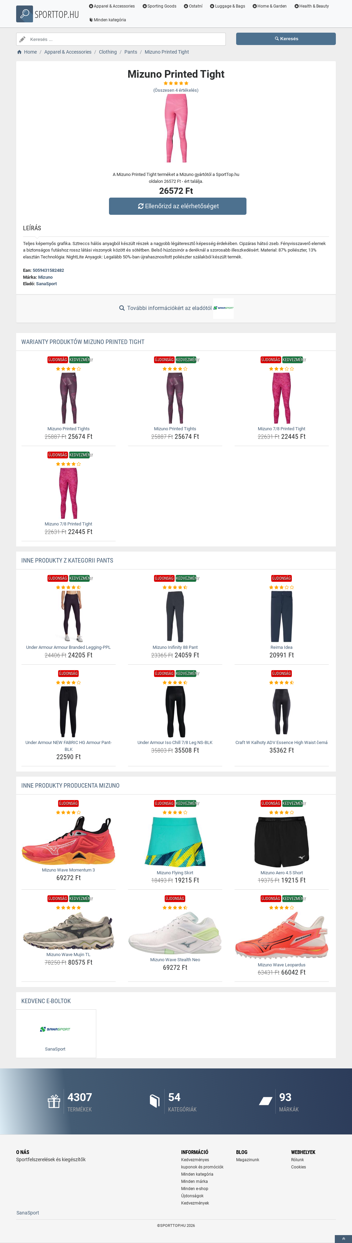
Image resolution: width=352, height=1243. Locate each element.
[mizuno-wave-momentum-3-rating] (69, 812)
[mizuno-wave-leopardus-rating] (282, 907)
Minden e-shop (194, 1188)
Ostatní (194, 6)
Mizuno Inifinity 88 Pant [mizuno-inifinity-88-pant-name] (175, 647)
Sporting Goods (160, 6)
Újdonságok (192, 1196)
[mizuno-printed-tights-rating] (69, 369)
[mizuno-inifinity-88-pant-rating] (175, 587)
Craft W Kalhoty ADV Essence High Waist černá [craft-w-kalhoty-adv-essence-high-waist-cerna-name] (281, 742)
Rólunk (297, 1159)
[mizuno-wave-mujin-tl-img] (69, 930)
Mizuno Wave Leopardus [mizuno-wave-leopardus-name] (282, 964)
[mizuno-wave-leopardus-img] (282, 935)
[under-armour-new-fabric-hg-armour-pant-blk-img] (69, 711)
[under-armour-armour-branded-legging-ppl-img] (69, 616)
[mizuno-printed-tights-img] (69, 398)
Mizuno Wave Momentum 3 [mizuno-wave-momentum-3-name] (68, 870)
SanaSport (46, 283)
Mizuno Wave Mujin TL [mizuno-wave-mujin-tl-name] (68, 954)
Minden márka (194, 1181)
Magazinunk (247, 1159)
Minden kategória (108, 20)
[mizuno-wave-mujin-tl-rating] (69, 907)
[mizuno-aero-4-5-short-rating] (282, 812)
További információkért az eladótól (176, 308)
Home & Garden (270, 6)
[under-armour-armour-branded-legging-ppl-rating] (69, 587)
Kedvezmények (195, 1203)
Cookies (298, 1167)
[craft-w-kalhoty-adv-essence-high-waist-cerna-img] (282, 711)
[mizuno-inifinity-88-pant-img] (175, 616)
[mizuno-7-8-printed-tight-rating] (282, 369)
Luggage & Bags (228, 6)
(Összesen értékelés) (176, 90)
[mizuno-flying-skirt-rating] (175, 812)
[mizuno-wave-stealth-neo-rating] (175, 907)
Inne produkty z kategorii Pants (67, 560)
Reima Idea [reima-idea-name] (282, 647)
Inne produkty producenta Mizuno (70, 785)
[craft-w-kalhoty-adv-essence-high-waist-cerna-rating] (282, 682)
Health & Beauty (312, 6)
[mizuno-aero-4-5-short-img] (282, 842)
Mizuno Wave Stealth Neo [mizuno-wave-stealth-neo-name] (175, 959)
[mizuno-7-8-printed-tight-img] (282, 398)
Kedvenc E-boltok (46, 1001)
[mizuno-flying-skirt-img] (175, 842)
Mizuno (45, 277)
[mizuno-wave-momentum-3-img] (69, 840)
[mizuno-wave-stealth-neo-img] (175, 933)
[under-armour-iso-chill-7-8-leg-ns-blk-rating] (175, 682)
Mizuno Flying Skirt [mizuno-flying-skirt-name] (175, 872)
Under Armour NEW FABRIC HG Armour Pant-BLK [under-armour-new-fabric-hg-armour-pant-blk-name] (68, 746)
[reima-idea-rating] (282, 587)
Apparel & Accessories (112, 6)
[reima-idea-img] (282, 616)
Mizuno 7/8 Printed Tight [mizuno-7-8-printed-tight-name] (281, 428)
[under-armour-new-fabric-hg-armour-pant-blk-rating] (69, 682)
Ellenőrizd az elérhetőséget (177, 206)
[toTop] (343, 1239)
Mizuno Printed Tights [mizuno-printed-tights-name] (68, 428)
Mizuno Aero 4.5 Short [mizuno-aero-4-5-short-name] (282, 872)
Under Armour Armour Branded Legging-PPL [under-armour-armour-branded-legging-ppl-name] (68, 647)
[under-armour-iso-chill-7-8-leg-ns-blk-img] (175, 711)
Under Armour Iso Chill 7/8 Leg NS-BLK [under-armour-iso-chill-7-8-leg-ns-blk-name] (175, 742)
